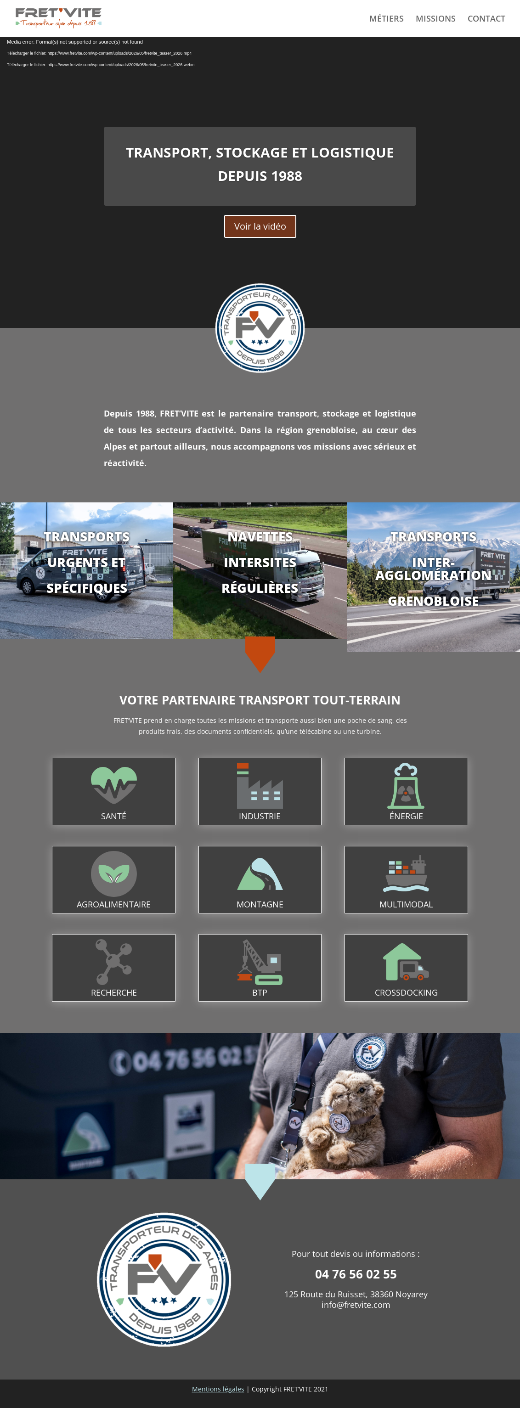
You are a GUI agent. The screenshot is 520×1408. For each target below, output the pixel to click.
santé (113, 816)
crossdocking (406, 992)
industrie (260, 816)
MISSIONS (436, 19)
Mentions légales (218, 1389)
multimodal (406, 904)
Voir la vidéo (260, 226)
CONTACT (486, 19)
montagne (260, 904)
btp (259, 992)
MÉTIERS (386, 19)
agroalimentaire (114, 904)
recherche (114, 992)
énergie (406, 816)
